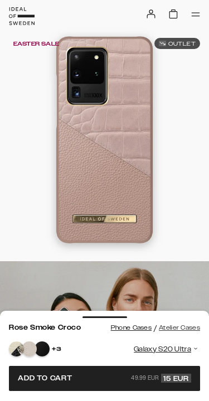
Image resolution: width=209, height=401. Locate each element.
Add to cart (104, 378)
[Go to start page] (22, 16)
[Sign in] (151, 14)
